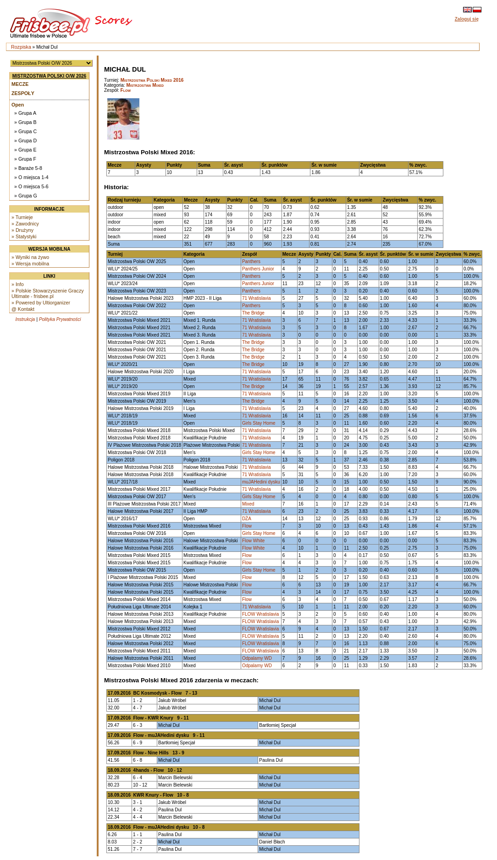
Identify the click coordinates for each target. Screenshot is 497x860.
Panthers (251, 261)
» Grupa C (25, 131)
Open (17, 104)
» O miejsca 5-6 (31, 186)
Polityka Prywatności (60, 319)
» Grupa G (25, 195)
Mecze (19, 84)
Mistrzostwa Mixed (145, 85)
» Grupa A (25, 113)
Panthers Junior (258, 268)
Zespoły (22, 93)
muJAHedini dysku (261, 481)
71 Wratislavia (256, 298)
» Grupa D (25, 140)
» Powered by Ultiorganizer (40, 302)
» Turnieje (22, 217)
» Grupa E (25, 149)
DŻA (246, 518)
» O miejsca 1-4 (31, 177)
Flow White (253, 540)
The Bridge (253, 312)
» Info (17, 284)
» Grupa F (25, 159)
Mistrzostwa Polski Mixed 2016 (152, 80)
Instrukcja (25, 319)
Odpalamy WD (257, 658)
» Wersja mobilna (30, 263)
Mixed (248, 503)
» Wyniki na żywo (30, 257)
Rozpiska (21, 47)
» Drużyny (22, 230)
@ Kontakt (22, 309)
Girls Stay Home (259, 423)
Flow (126, 90)
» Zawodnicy (25, 223)
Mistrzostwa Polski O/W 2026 (49, 76)
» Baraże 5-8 (28, 168)
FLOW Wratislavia (260, 614)
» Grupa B (25, 122)
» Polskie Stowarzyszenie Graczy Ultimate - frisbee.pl (47, 293)
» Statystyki (23, 236)
